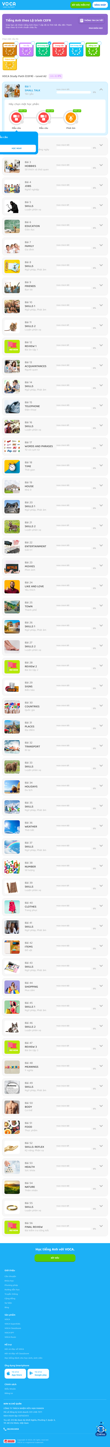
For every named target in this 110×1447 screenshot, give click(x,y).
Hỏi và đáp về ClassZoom (17, 1353)
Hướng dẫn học (12, 1289)
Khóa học (9, 1281)
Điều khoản (10, 1389)
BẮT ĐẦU (55, 1258)
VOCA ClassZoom (13, 1328)
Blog (7, 1307)
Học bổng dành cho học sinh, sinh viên (23, 1358)
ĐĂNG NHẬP (100, 5)
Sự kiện (8, 1303)
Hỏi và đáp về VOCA (14, 1349)
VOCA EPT (9, 1332)
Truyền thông (11, 1294)
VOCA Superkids (12, 1324)
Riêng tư (9, 1393)
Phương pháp (11, 1285)
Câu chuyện (10, 1276)
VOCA (7, 1319)
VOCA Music (10, 1337)
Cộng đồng (10, 1298)
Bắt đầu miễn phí (81, 5)
